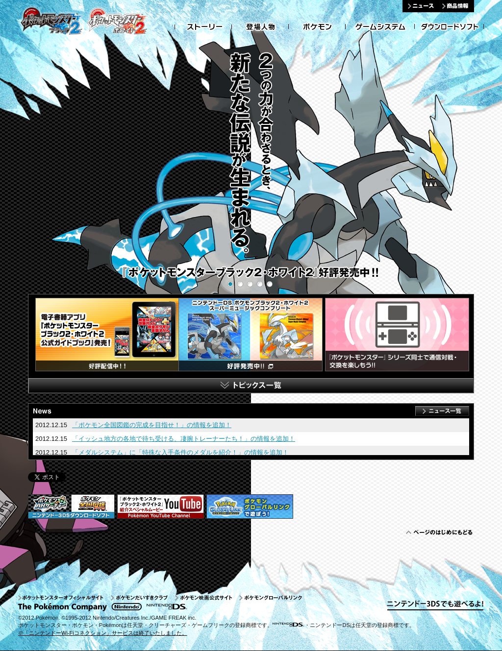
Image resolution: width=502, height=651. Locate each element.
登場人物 (260, 27)
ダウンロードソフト (449, 27)
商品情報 (456, 6)
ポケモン (317, 27)
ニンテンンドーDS (166, 607)
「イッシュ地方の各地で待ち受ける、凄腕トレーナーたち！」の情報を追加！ (183, 438)
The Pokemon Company (63, 607)
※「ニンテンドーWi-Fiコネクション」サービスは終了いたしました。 (102, 633)
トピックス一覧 (251, 385)
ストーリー (203, 27)
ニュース (420, 6)
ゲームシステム (380, 27)
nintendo (127, 607)
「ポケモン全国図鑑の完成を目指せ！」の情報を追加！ (151, 425)
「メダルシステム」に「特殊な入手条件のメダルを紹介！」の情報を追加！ (180, 452)
